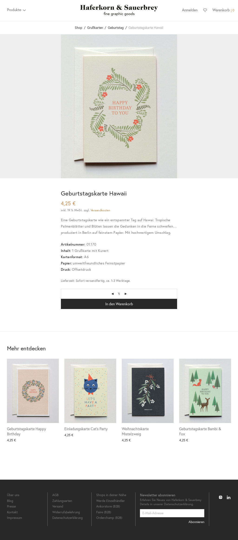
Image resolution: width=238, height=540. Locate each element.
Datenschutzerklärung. (179, 504)
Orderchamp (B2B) (109, 517)
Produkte (14, 9)
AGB (55, 495)
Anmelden (190, 9)
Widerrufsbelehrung (66, 512)
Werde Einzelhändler (110, 500)
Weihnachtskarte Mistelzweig (135, 431)
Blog (10, 500)
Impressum (14, 517)
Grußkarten (95, 27)
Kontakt (12, 512)
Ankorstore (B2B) (108, 506)
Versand (57, 506)
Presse (11, 506)
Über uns (13, 495)
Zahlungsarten (62, 500)
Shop (78, 27)
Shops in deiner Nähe (111, 495)
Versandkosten (100, 210)
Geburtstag (116, 27)
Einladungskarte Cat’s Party (86, 428)
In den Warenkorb (119, 303)
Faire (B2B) (103, 512)
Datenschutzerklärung (67, 517)
